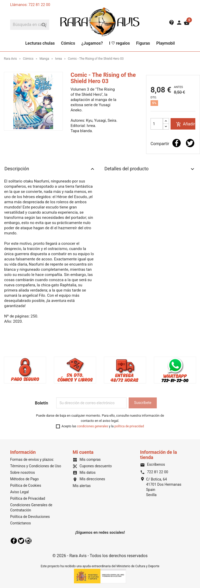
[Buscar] (29, 24)
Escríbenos (152, 464)
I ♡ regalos (119, 43)
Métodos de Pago (24, 479)
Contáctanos (20, 523)
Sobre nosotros (22, 472)
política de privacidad (129, 426)
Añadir (185, 124)
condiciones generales (92, 426)
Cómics (68, 43)
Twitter (21, 541)
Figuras (143, 43)
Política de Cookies (25, 485)
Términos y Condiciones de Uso (35, 466)
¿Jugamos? (92, 43)
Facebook (14, 541)
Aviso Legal (19, 492)
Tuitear (190, 143)
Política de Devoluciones (30, 517)
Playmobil (165, 43)
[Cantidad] (157, 124)
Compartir (176, 143)
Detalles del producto (150, 169)
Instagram (28, 541)
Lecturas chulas (40, 43)
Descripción (50, 169)
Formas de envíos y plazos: (32, 459)
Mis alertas (82, 486)
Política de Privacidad (27, 498)
